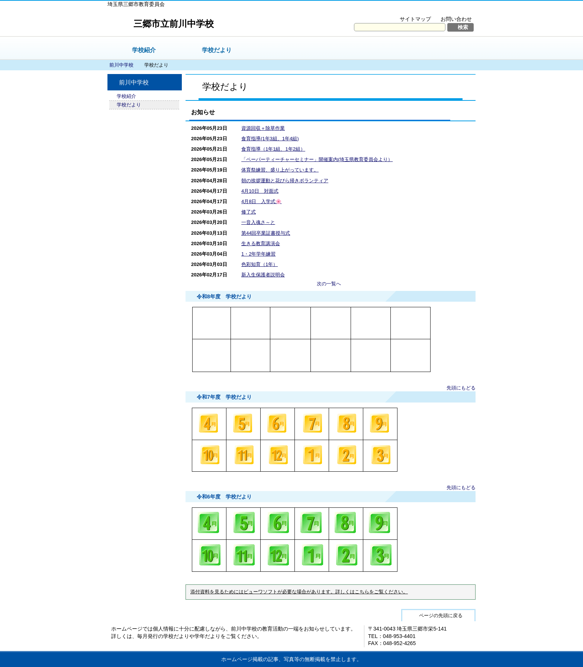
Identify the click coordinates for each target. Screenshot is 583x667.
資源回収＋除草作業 (263, 128)
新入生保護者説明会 (263, 275)
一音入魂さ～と (258, 222)
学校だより (217, 50)
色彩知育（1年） (259, 264)
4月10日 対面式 (259, 191)
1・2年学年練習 (258, 254)
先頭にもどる (461, 388)
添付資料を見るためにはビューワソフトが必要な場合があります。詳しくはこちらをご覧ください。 (299, 591)
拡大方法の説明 (451, 9)
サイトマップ (415, 19)
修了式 (248, 212)
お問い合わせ (456, 19)
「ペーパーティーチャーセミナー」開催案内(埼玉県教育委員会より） (317, 159)
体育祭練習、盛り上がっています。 (280, 170)
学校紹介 (144, 50)
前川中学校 (121, 65)
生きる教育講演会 (260, 243)
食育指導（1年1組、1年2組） (273, 149)
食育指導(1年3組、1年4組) (270, 138)
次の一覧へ (329, 283)
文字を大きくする (400, 9)
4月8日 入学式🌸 (261, 201)
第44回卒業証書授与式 (265, 233)
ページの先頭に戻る (441, 615)
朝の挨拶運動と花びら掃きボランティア (284, 180)
